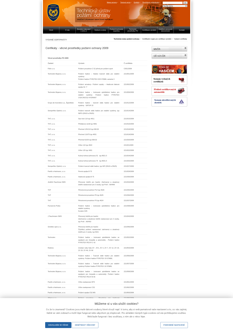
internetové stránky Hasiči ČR (169, 56)
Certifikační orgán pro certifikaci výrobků (156, 39)
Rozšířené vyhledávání (151, 2)
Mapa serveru (112, 2)
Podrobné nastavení (174, 325)
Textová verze (125, 2)
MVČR (169, 49)
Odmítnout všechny (85, 325)
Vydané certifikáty (180, 39)
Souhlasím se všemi (58, 325)
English (136, 2)
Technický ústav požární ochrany (126, 39)
